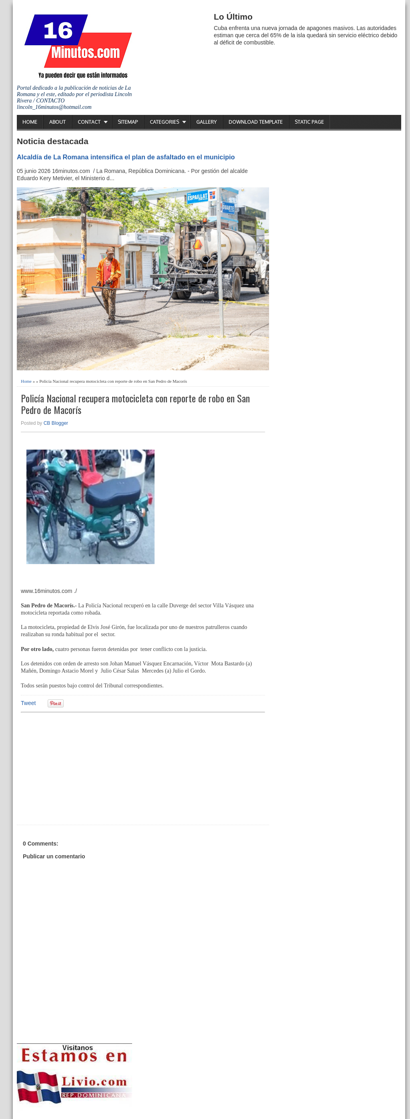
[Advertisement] (83, 767)
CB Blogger (56, 423)
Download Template (256, 122)
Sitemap (128, 122)
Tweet (28, 703)
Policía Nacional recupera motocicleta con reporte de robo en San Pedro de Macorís (135, 404)
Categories (164, 122)
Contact (89, 122)
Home (29, 122)
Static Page (309, 122)
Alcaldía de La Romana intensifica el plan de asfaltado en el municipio (126, 157)
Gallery (206, 122)
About (57, 122)
